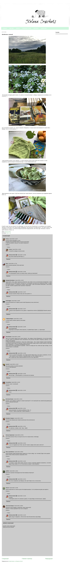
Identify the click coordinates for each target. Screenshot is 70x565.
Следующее (5, 558)
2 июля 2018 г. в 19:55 (17, 318)
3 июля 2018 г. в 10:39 (21, 353)
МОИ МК (18, 28)
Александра (8, 300)
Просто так (8, 233)
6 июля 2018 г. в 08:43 (18, 505)
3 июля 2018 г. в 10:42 (21, 443)
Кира (7, 263)
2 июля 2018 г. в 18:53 (15, 300)
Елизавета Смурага (10, 418)
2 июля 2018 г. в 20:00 (16, 336)
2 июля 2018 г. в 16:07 (13, 238)
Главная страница (27, 558)
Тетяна (7, 238)
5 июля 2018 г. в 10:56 (13, 487)
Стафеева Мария (9, 318)
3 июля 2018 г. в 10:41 (21, 408)
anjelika (7, 470)
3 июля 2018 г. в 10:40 (21, 373)
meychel (7, 364)
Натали (7, 487)
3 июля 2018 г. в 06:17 (18, 418)
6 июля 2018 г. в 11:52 (21, 495)
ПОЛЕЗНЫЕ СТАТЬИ (26, 28)
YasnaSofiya (8, 382)
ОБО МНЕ (11, 28)
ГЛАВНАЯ (5, 28)
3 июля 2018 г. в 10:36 (21, 254)
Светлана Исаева (9, 399)
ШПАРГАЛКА (44, 28)
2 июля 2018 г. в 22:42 (18, 399)
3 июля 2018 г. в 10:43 (21, 461)
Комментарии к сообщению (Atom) (16, 561)
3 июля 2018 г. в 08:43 (18, 451)
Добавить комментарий (8, 523)
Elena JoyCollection (10, 451)
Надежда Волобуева (10, 280)
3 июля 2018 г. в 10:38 (21, 326)
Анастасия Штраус (10, 505)
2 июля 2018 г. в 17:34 (12, 263)
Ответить (7, 244)
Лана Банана (8, 336)
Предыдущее (49, 558)
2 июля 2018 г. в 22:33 (15, 382)
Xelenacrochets (12, 254)
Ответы (8, 247)
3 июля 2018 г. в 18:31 (13, 470)
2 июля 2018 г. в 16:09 (16, 249)
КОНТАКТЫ (36, 28)
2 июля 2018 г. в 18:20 (19, 280)
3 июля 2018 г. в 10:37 (21, 291)
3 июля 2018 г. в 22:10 (21, 479)
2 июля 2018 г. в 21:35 (14, 364)
